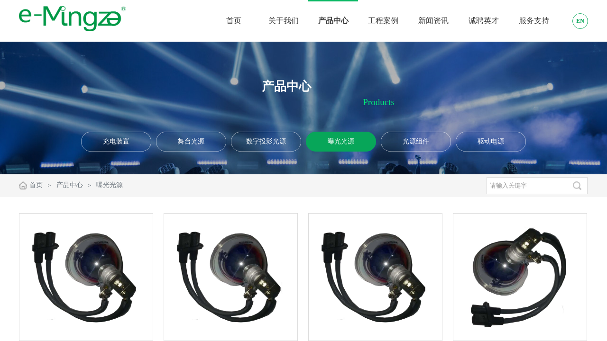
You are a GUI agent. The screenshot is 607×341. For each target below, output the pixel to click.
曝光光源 (341, 141)
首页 (36, 184)
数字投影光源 (266, 141)
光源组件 (416, 141)
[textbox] (526, 186)
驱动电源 (491, 141)
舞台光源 (191, 141)
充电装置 (116, 141)
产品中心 (69, 184)
